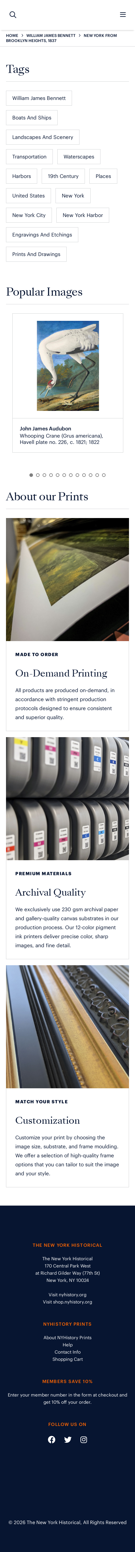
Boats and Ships (31, 117)
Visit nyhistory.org (67, 1294)
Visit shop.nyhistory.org (67, 1302)
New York (73, 195)
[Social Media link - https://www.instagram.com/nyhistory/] (80, 1441)
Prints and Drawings (36, 254)
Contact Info (68, 1352)
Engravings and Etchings (42, 234)
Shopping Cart (67, 1359)
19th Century (63, 176)
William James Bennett (39, 98)
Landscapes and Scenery (42, 137)
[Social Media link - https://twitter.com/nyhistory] (64, 1441)
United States (28, 195)
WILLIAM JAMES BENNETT (51, 35)
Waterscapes (79, 156)
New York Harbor (83, 215)
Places (103, 176)
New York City (29, 215)
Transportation (29, 156)
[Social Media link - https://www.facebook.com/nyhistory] (52, 1441)
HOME (12, 35)
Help (68, 1345)
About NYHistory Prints (68, 1337)
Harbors (21, 176)
